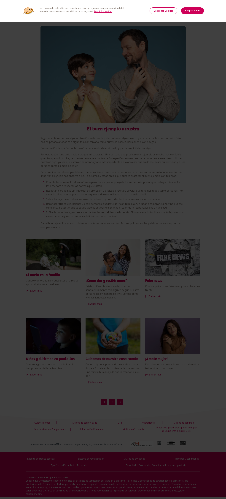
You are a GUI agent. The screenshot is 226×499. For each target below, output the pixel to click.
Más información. (103, 11)
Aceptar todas (192, 10)
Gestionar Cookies (163, 10)
